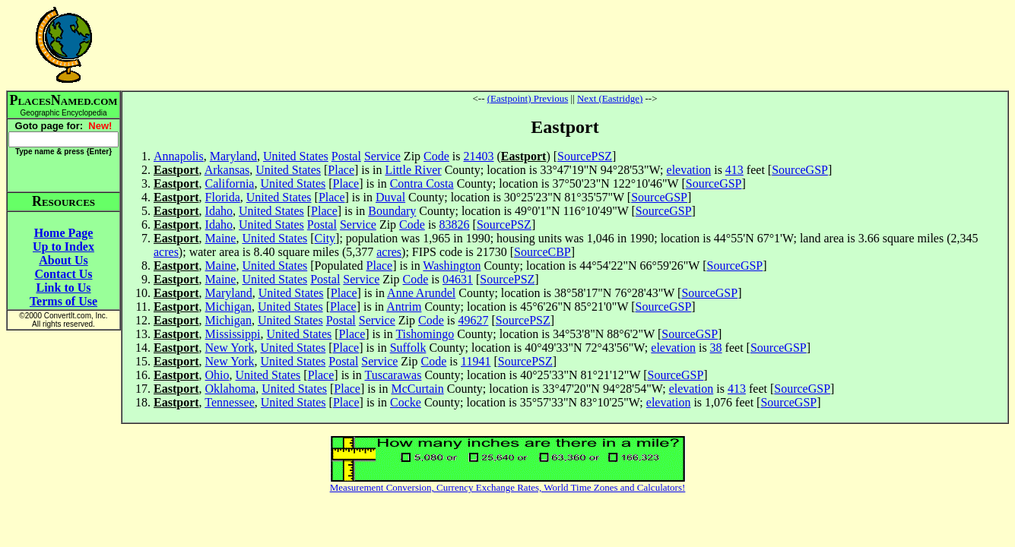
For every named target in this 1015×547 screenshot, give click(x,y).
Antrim (403, 306)
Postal (346, 156)
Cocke (405, 402)
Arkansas (227, 169)
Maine (220, 238)
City (325, 238)
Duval (390, 197)
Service (382, 156)
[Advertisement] (565, 45)
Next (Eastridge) (609, 98)
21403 (479, 156)
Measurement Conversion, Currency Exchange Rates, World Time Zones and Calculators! (508, 487)
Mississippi (233, 333)
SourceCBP (542, 251)
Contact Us (64, 273)
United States (295, 156)
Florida (222, 197)
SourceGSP (800, 169)
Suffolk (408, 347)
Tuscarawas (392, 374)
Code (436, 156)
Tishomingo (424, 333)
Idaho (219, 210)
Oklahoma (230, 388)
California (230, 183)
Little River (413, 169)
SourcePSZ (584, 156)
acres (166, 251)
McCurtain (417, 388)
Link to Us (63, 287)
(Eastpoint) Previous (528, 98)
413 (734, 169)
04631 (457, 279)
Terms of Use (63, 301)
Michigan (228, 306)
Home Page (64, 232)
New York (230, 347)
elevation (689, 169)
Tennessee (230, 402)
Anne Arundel (421, 292)
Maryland (233, 156)
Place (341, 169)
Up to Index (63, 246)
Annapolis (179, 156)
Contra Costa (422, 183)
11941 (475, 361)
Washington (452, 265)
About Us (63, 260)
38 (716, 347)
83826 (454, 224)
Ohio (217, 374)
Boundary (392, 210)
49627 (473, 320)
